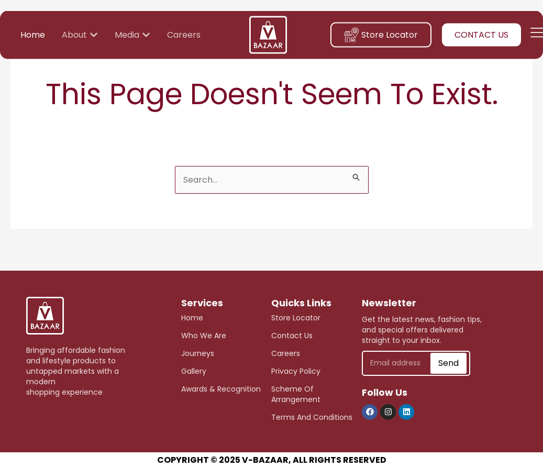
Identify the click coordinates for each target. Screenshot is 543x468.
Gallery (193, 371)
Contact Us (292, 335)
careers (285, 353)
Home (192, 318)
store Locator (295, 318)
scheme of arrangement (295, 394)
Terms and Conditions (311, 417)
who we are (203, 335)
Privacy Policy (295, 371)
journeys (197, 353)
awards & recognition (221, 389)
